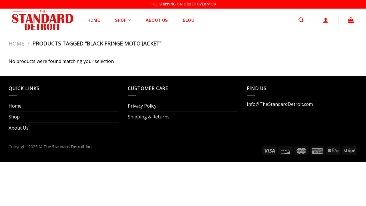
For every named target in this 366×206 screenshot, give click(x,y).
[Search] (301, 20)
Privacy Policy (142, 106)
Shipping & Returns (149, 117)
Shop (123, 20)
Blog (188, 20)
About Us (157, 20)
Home (93, 20)
